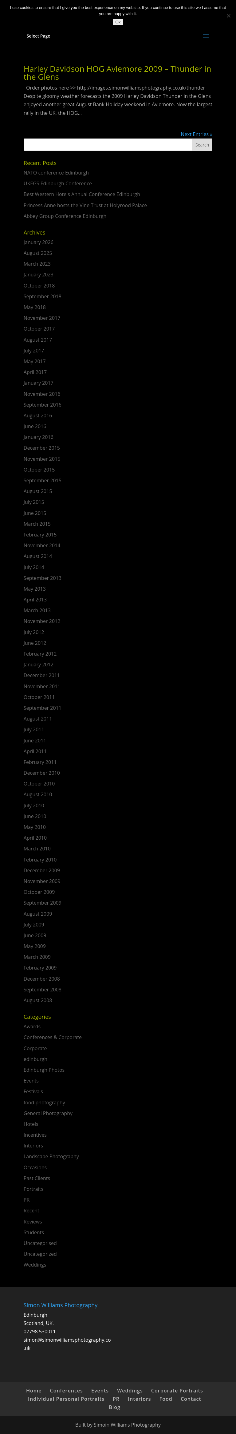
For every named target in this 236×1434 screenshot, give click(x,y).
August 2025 (38, 253)
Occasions (35, 1167)
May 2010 (35, 827)
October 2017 (39, 328)
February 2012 (40, 653)
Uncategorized (40, 1254)
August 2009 (38, 913)
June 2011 (35, 740)
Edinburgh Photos (44, 1069)
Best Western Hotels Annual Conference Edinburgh (82, 194)
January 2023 (38, 274)
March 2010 (37, 848)
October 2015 (39, 469)
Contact (191, 1399)
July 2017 (34, 350)
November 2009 (42, 881)
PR (27, 1199)
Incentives (35, 1134)
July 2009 (34, 924)
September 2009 (42, 902)
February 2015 (40, 534)
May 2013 (35, 588)
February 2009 (40, 967)
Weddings (35, 1264)
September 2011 (42, 708)
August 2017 (38, 339)
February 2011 (40, 762)
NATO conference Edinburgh (56, 172)
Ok (117, 22)
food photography (44, 1102)
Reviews (33, 1221)
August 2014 (38, 556)
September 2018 (42, 296)
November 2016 (42, 394)
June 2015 (35, 513)
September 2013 (42, 578)
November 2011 (42, 686)
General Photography (48, 1113)
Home (33, 1390)
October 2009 (39, 892)
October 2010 (39, 783)
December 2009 (42, 870)
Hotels (31, 1124)
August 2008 (38, 1000)
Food (165, 1399)
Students (34, 1232)
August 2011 (38, 718)
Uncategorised (40, 1243)
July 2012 (34, 632)
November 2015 (42, 459)
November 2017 (42, 318)
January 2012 (38, 664)
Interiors (33, 1145)
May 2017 (35, 361)
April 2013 (35, 599)
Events (31, 1080)
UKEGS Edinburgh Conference (58, 183)
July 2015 (34, 502)
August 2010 (38, 794)
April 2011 (35, 751)
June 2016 (35, 426)
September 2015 (42, 480)
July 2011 (34, 729)
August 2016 (38, 415)
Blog (114, 1407)
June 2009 (35, 935)
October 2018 (39, 285)
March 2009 (37, 957)
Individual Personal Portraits (66, 1399)
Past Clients (37, 1178)
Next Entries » (196, 134)
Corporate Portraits (177, 1390)
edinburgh (35, 1059)
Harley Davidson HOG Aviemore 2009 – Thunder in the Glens (117, 72)
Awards (32, 1026)
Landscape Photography (51, 1156)
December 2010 (42, 772)
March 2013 (37, 610)
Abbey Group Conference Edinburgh (65, 216)
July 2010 (34, 805)
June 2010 (35, 816)
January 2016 (38, 437)
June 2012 (35, 643)
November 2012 (42, 621)
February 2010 (40, 859)
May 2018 (35, 307)
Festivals (33, 1091)
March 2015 (37, 523)
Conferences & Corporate (53, 1037)
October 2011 (39, 697)
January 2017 (38, 383)
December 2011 (42, 675)
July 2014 (34, 567)
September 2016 (42, 404)
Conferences (66, 1390)
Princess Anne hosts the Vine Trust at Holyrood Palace (85, 205)
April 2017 (35, 372)
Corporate (35, 1048)
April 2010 (35, 837)
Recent (31, 1210)
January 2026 (38, 242)
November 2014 (42, 545)
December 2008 (42, 978)
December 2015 (42, 447)
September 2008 (42, 989)
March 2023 (37, 263)
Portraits (33, 1189)
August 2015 (38, 491)
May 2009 (35, 946)
